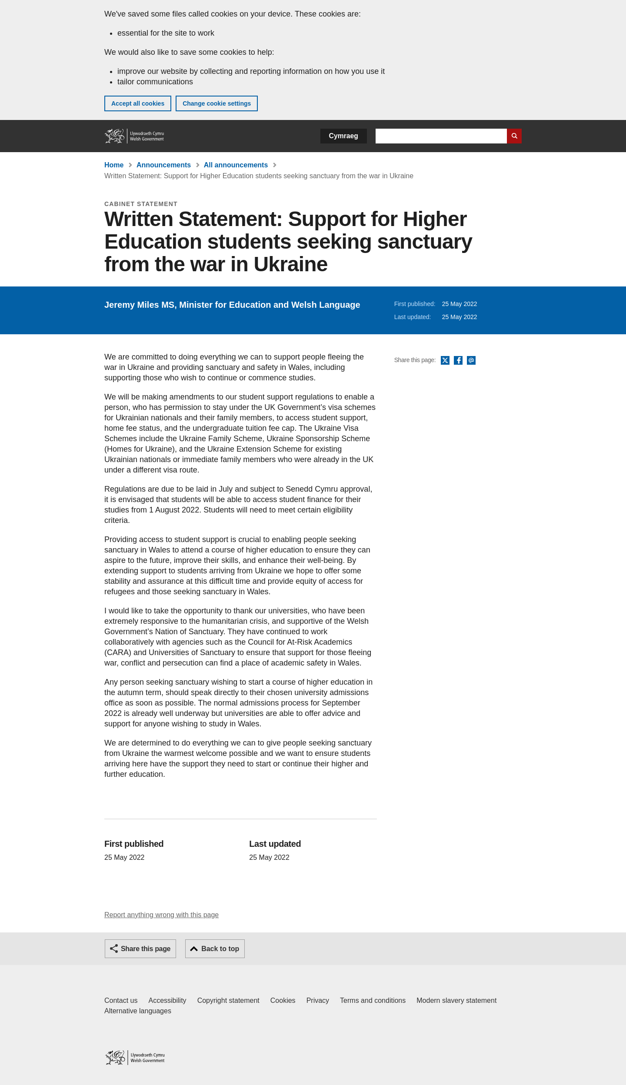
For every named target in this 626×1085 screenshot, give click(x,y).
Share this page (145, 948)
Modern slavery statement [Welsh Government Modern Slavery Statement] (456, 1000)
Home (113, 165)
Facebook (458, 361)
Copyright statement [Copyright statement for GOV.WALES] (228, 1000)
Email (471, 361)
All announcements (236, 165)
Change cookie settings (217, 103)
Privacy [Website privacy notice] (317, 1000)
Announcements (164, 165)
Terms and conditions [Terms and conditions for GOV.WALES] (373, 1000)
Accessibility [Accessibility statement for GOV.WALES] (167, 1000)
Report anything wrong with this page (161, 915)
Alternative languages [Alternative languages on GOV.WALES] (137, 1011)
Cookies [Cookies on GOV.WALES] (283, 1000)
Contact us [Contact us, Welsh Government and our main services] (120, 1000)
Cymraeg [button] (343, 136)
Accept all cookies (137, 103)
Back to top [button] (220, 948)
